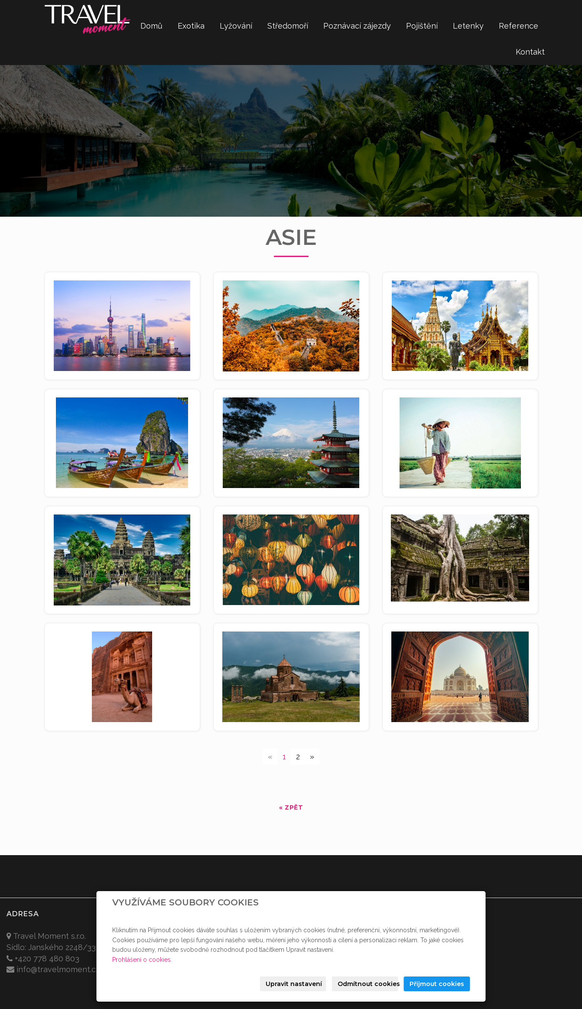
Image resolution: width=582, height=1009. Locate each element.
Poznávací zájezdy (357, 25)
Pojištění (422, 25)
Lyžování (236, 25)
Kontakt (530, 51)
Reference (518, 25)
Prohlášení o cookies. (142, 959)
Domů (151, 25)
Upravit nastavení (294, 984)
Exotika (191, 25)
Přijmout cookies (437, 984)
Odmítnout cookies (368, 984)
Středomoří (287, 25)
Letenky (468, 25)
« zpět (291, 807)
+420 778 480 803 (47, 958)
